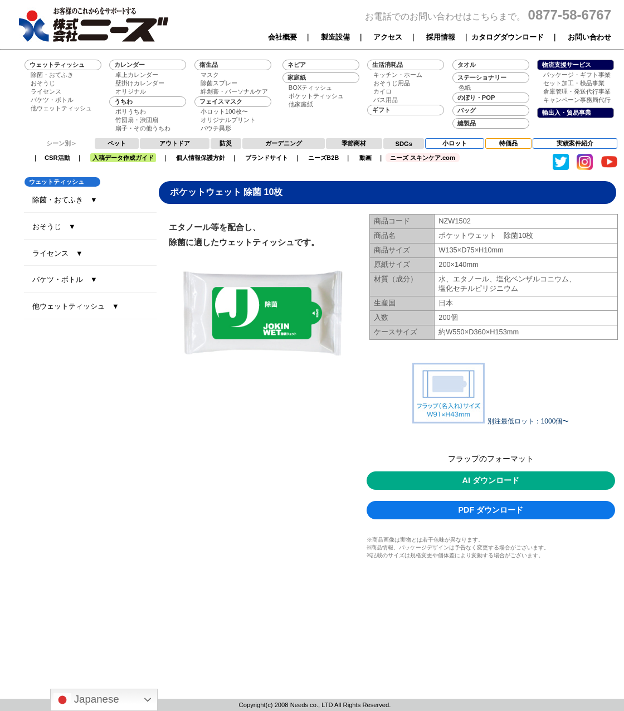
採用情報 (440, 37)
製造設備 (335, 37)
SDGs (404, 143)
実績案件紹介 (575, 143)
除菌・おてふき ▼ (65, 200)
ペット (117, 143)
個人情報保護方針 (200, 157)
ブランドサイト (266, 157)
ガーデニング (283, 143)
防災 (226, 143)
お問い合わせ (589, 37)
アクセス (387, 37)
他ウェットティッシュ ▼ (75, 306)
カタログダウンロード (507, 37)
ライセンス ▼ (57, 253)
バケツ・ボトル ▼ (65, 279)
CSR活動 (57, 157)
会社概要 (282, 37)
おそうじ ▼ (54, 226)
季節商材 (354, 143)
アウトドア (174, 143)
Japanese (86, 700)
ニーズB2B (323, 157)
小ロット (454, 143)
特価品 (508, 143)
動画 (365, 157)
